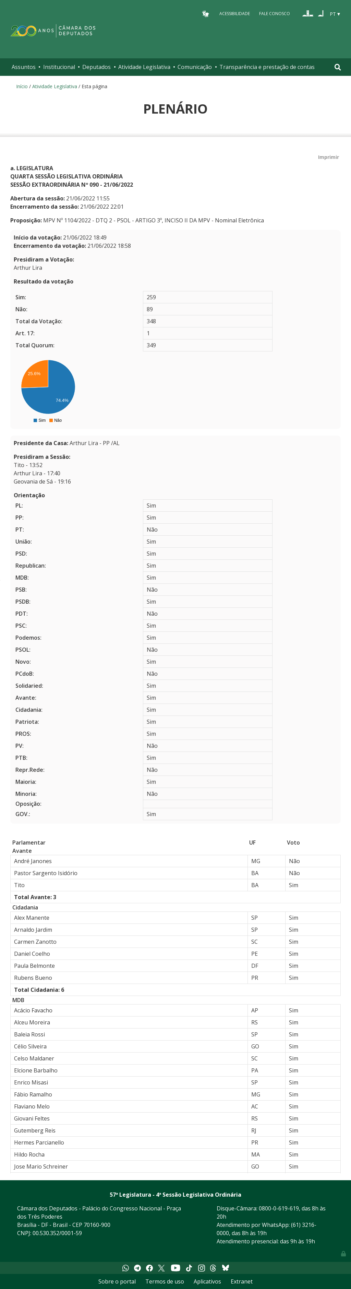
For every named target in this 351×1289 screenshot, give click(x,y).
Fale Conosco (274, 13)
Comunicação (195, 67)
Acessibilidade (234, 13)
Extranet (242, 1281)
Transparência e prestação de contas (267, 67)
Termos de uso (164, 1281)
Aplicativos (207, 1281)
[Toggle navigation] (338, 67)
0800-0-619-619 (279, 1208)
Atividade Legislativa (144, 67)
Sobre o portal (117, 1281)
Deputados (96, 67)
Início (22, 86)
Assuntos (24, 67)
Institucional (59, 67)
